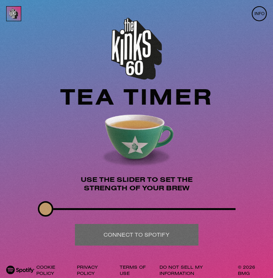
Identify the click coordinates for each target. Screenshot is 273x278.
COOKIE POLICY (45, 270)
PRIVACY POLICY (87, 270)
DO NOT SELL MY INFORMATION (181, 270)
